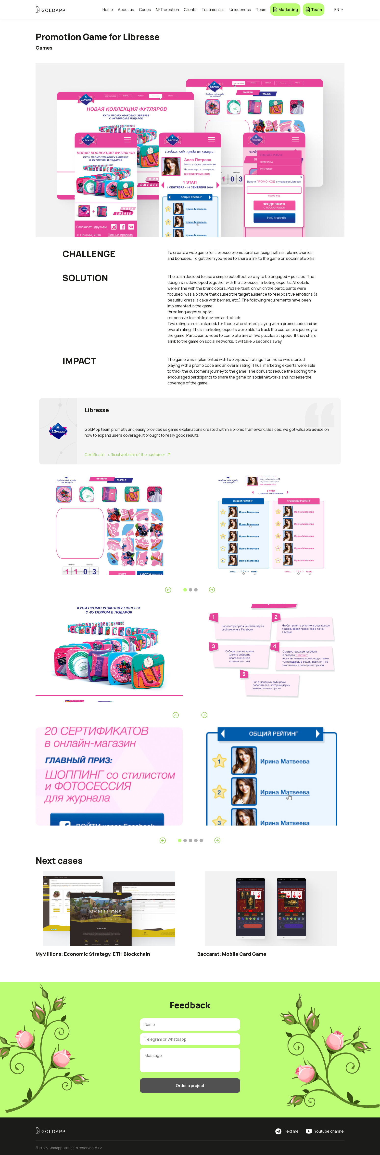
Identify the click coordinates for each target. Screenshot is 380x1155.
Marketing (285, 9)
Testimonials (213, 9)
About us (126, 9)
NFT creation (167, 9)
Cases (145, 9)
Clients (190, 9)
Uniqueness (240, 9)
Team (261, 9)
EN (338, 9)
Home (107, 9)
